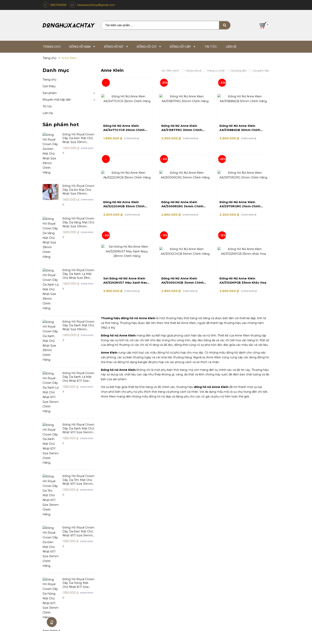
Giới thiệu (49, 86)
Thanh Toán (163, 532)
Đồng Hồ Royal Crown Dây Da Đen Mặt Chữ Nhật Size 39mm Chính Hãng (78, 138)
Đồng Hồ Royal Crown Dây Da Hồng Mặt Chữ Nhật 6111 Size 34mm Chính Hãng (78, 432)
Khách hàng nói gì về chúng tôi (66, 538)
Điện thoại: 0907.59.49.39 (112, 583)
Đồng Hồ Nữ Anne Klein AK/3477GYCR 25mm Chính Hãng (124, 128)
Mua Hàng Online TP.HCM (199, 574)
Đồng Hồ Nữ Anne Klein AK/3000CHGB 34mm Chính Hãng (182, 281)
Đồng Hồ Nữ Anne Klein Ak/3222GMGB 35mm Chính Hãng (124, 204)
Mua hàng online (166, 538)
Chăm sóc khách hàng (119, 511)
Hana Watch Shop (60, 511)
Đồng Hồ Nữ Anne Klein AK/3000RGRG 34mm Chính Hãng (182, 204)
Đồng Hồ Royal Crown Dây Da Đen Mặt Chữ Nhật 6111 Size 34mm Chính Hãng (78, 400)
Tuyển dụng (163, 526)
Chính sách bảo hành (114, 532)
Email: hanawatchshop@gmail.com (112, 588)
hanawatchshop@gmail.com (96, 5)
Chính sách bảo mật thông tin (120, 545)
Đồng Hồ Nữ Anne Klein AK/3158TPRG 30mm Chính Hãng (181, 128)
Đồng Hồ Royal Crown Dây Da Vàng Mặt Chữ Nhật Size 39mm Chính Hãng (78, 204)
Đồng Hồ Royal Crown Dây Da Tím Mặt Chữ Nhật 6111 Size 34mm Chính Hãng (78, 367)
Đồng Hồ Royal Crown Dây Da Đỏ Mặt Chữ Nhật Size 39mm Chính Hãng (78, 171)
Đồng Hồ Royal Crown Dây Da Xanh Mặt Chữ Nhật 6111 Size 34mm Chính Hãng (78, 334)
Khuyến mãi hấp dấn (57, 99)
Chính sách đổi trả (111, 526)
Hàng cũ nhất (214, 70)
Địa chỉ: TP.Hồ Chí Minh (199, 579)
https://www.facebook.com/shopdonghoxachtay (254, 514)
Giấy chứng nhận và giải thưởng (66, 532)
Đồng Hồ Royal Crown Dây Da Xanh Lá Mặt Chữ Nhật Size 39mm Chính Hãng (78, 236)
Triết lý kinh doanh (56, 526)
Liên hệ (48, 113)
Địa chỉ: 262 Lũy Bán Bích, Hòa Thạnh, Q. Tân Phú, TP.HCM (112, 579)
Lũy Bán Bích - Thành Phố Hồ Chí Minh (112, 574)
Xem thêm (51, 461)
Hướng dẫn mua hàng (115, 520)
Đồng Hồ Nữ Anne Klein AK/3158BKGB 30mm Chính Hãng (239, 128)
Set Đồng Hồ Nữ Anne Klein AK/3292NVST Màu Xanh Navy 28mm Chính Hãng (126, 281)
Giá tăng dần (237, 70)
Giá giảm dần (259, 70)
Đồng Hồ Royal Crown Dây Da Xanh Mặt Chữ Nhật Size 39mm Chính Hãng (78, 269)
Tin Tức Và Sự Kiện (167, 520)
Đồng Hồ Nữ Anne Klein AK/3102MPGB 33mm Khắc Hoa (242, 280)
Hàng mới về (192, 70)
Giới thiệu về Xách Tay (59, 520)
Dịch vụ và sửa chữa (113, 538)
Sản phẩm (50, 93)
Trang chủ (49, 79)
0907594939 (58, 5)
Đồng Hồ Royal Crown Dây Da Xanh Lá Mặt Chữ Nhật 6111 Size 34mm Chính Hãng (78, 302)
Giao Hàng (162, 545)
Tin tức (47, 106)
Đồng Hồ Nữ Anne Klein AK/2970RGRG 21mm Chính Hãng (239, 204)
